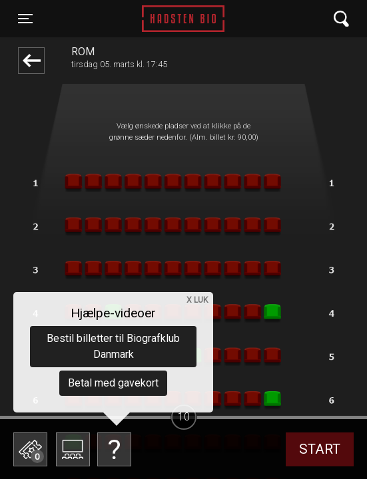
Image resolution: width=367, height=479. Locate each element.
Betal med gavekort (113, 383)
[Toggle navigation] (25, 18)
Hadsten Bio (183, 19)
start (319, 449)
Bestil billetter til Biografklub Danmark (113, 346)
